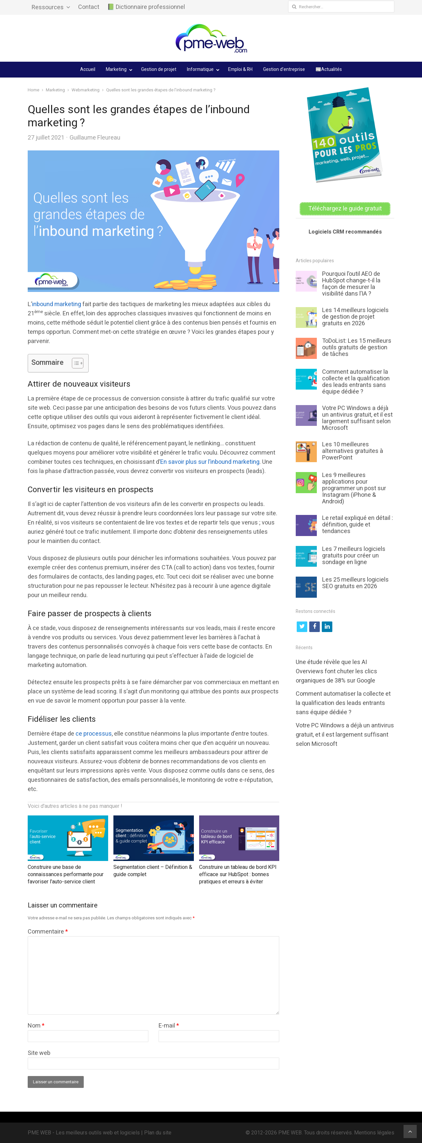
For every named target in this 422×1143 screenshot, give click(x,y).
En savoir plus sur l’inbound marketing (209, 462)
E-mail (169, 1025)
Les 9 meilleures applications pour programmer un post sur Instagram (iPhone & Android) (354, 488)
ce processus (93, 733)
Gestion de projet (158, 69)
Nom (36, 1025)
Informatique (200, 69)
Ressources (48, 7)
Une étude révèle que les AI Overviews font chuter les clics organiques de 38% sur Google (336, 671)
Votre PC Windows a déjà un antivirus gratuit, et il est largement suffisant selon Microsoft (357, 418)
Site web (39, 1053)
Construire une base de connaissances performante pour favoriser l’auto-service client (66, 874)
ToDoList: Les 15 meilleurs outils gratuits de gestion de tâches (356, 347)
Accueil (87, 69)
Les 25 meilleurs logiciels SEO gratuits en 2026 (355, 583)
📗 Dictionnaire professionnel (146, 7)
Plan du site (157, 1133)
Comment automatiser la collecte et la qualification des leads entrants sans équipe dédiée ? (356, 381)
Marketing (116, 69)
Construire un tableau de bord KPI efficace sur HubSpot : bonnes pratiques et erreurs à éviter (238, 874)
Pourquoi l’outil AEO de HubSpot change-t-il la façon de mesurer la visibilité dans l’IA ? (351, 284)
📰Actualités (329, 69)
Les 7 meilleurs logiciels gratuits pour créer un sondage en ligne (353, 556)
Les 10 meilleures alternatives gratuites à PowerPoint (352, 451)
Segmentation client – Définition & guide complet (152, 870)
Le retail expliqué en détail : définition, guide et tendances (357, 525)
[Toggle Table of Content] (74, 363)
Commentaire (48, 931)
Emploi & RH (240, 69)
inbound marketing (56, 304)
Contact (88, 7)
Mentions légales (374, 1133)
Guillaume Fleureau (95, 137)
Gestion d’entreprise (284, 69)
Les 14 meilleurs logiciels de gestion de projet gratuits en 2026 (355, 317)
